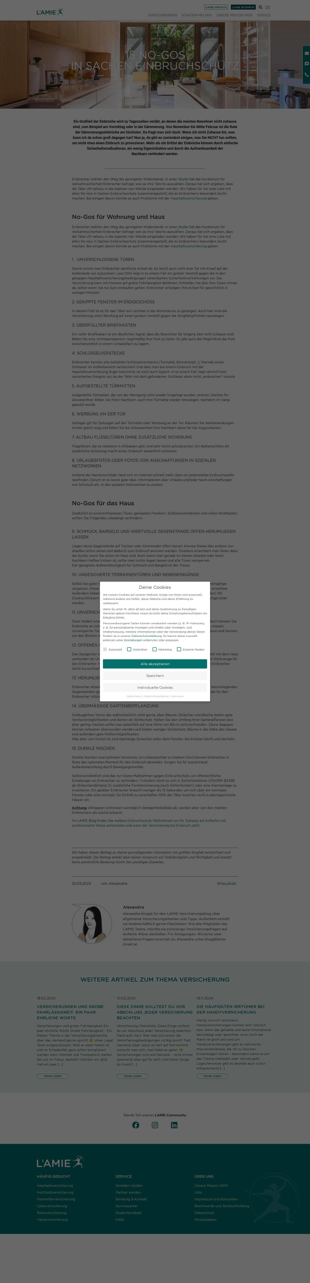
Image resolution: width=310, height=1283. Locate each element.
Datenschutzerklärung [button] (157, 696)
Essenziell (112, 649)
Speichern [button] (155, 675)
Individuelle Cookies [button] (155, 687)
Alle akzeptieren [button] (155, 664)
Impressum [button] (177, 696)
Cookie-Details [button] (134, 696)
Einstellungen (133, 640)
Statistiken (137, 649)
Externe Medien (190, 649)
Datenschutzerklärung (147, 635)
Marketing (162, 649)
